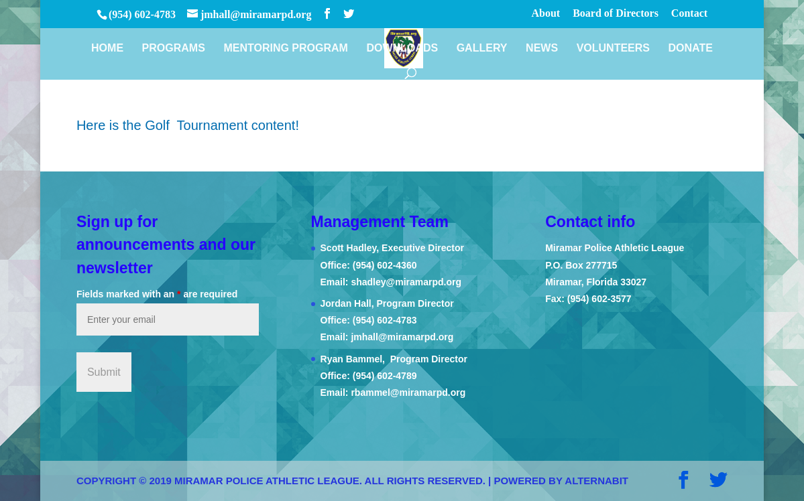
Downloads (402, 49)
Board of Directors (615, 13)
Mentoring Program (285, 49)
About (546, 13)
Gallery (482, 49)
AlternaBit (596, 480)
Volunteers (613, 49)
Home (107, 49)
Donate (691, 49)
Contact (689, 13)
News (542, 49)
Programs (173, 49)
